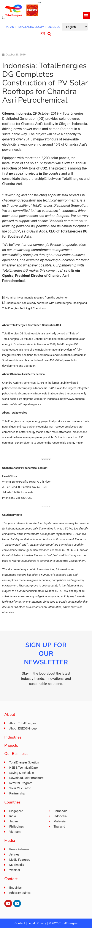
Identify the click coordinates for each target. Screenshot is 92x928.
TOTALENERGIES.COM (30, 27)
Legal (31, 923)
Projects (11, 745)
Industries (13, 737)
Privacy (42, 923)
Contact (19, 923)
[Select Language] (75, 27)
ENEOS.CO (54, 27)
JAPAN (10, 27)
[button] (86, 15)
